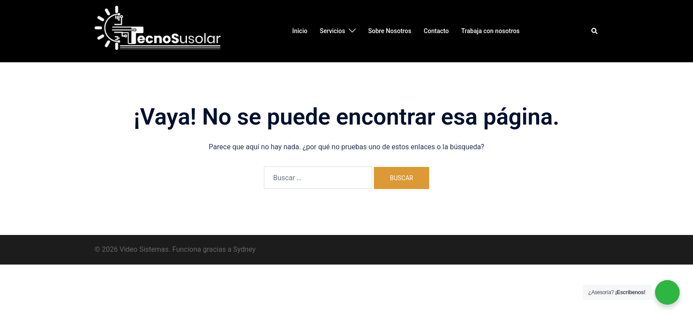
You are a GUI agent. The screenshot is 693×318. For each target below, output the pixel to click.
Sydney (244, 249)
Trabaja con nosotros (490, 30)
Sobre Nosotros (389, 30)
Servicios (332, 30)
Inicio (299, 30)
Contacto (436, 30)
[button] (594, 30)
